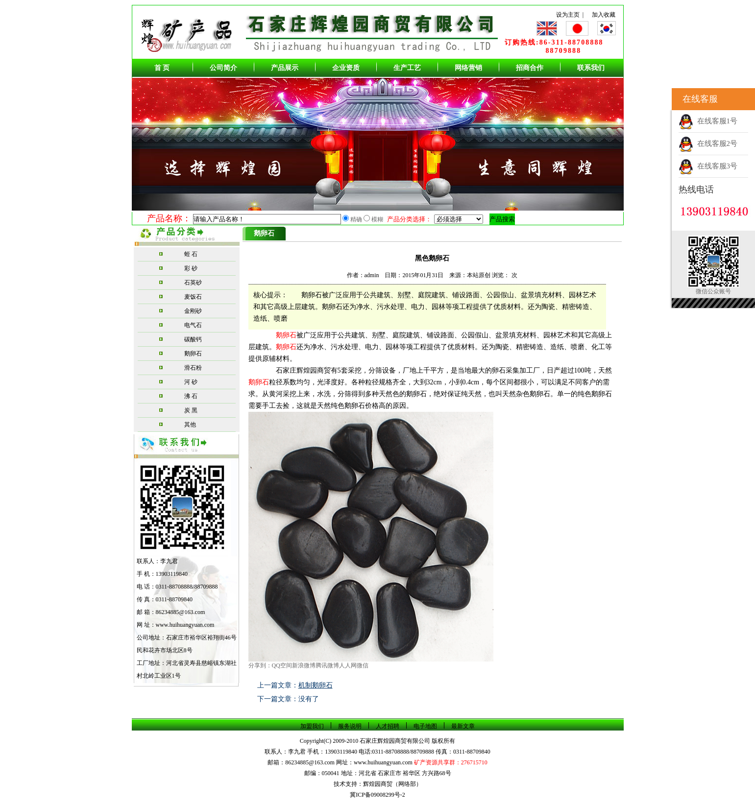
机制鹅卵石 (315, 685)
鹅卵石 (193, 353)
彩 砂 (190, 268)
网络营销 (468, 67)
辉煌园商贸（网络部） (392, 784)
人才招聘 (387, 726)
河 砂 (190, 382)
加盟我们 (312, 726)
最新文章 (463, 726)
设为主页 (568, 14)
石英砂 (193, 282)
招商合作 (529, 67)
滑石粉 (193, 367)
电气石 (193, 325)
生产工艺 (407, 67)
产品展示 (284, 67)
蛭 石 (190, 254)
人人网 (348, 665)
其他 (190, 424)
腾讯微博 (327, 665)
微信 (362, 665)
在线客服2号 (708, 143)
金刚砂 (193, 311)
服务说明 (350, 726)
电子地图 (425, 726)
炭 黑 (190, 410)
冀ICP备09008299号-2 (377, 794)
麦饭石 (193, 296)
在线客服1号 (708, 121)
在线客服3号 (708, 166)
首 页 (162, 67)
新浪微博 (304, 665)
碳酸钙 (193, 339)
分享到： (260, 665)
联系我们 (591, 67)
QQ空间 (282, 665)
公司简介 (223, 67)
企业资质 (346, 67)
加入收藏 (603, 14)
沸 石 (190, 396)
